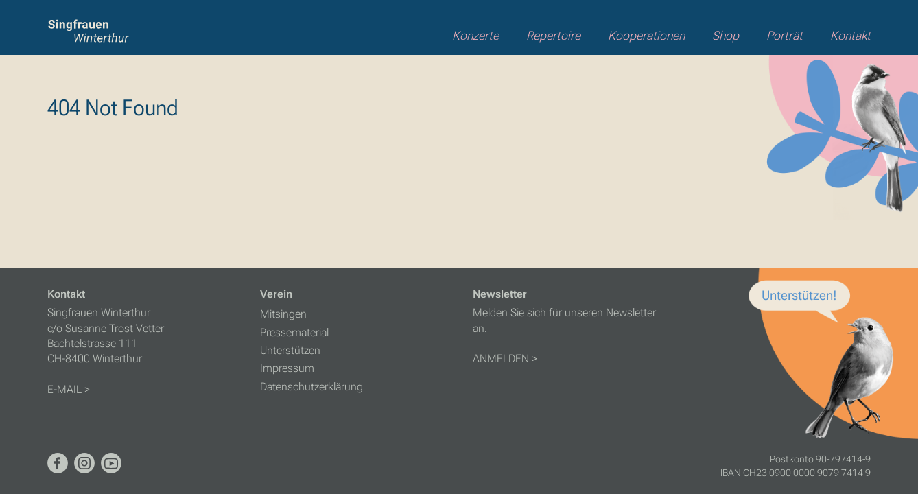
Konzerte (475, 36)
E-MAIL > (68, 389)
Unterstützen (290, 350)
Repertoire (553, 36)
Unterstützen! (799, 295)
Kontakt (850, 36)
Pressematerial (294, 332)
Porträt (784, 36)
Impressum (287, 368)
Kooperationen (646, 36)
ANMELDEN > (505, 358)
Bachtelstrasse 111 (92, 343)
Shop (725, 36)
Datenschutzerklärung (311, 386)
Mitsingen (283, 313)
